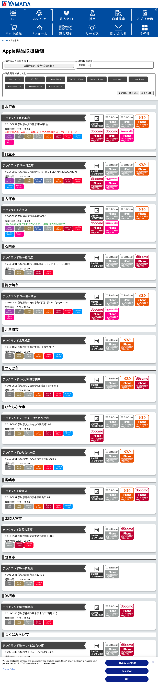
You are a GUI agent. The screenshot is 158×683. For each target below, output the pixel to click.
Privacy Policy (9, 669)
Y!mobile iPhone (14, 86)
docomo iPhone (138, 79)
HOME (5, 40)
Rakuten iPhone (55, 86)
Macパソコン (14, 79)
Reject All (126, 671)
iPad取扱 (35, 79)
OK (127, 679)
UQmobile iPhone (35, 86)
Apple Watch (56, 79)
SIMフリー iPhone (76, 79)
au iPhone (118, 79)
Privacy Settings (127, 663)
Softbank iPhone (97, 79)
